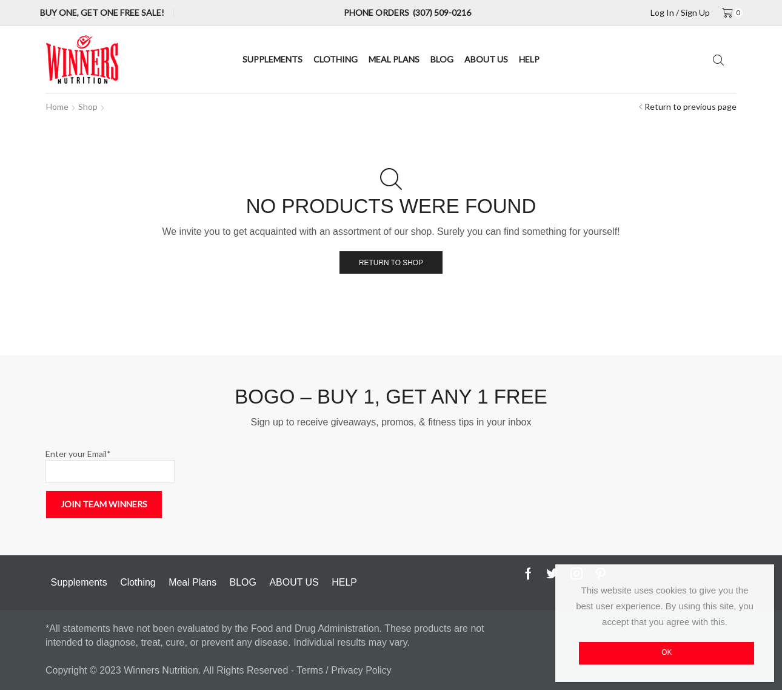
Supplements (272, 59)
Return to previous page (690, 106)
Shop (88, 106)
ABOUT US (486, 59)
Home (57, 106)
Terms (311, 670)
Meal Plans (394, 59)
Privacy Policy (361, 670)
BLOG (441, 59)
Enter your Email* (110, 465)
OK (666, 652)
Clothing (335, 59)
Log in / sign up (680, 12)
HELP (529, 59)
